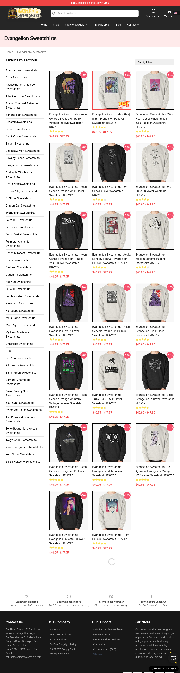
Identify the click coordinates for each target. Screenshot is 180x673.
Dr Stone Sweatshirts (19, 198)
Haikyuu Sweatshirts (18, 282)
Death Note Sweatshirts (20, 184)
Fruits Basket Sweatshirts (21, 234)
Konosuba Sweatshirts (20, 310)
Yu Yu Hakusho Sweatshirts (23, 461)
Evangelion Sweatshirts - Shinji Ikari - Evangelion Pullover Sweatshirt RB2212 (111, 119)
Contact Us (99, 644)
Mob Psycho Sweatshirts (21, 325)
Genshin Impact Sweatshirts (23, 253)
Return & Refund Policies (106, 639)
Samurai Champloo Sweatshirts (18, 382)
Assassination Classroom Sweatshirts (21, 87)
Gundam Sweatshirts (19, 274)
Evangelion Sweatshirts (31, 52)
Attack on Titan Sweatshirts (23, 96)
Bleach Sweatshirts (17, 143)
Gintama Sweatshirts (19, 267)
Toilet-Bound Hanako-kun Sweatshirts (21, 430)
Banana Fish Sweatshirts (21, 114)
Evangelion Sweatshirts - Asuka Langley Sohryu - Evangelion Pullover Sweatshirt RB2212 (111, 259)
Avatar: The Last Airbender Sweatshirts (22, 105)
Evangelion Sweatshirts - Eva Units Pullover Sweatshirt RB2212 (153, 191)
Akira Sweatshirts (16, 77)
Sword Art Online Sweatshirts (24, 410)
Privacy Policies (58, 639)
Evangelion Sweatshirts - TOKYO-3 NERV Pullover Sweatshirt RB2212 (107, 399)
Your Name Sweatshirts (20, 454)
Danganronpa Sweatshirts (22, 165)
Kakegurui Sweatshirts (19, 303)
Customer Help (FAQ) (104, 649)
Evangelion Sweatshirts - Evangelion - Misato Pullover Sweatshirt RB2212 (66, 539)
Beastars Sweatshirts (19, 122)
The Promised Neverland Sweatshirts (21, 419)
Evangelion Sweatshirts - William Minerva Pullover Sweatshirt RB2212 (151, 259)
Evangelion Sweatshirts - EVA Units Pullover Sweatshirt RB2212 (110, 191)
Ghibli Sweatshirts (17, 260)
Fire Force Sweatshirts (19, 227)
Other (9, 351)
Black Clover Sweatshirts (21, 136)
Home (9, 52)
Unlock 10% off (173, 657)
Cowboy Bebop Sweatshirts (23, 158)
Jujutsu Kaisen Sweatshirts (22, 296)
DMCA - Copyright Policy (63, 644)
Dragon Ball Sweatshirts (21, 205)
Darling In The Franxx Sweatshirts (19, 174)
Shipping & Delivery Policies (108, 629)
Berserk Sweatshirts (18, 129)
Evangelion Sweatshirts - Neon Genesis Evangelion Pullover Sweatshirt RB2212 (68, 191)
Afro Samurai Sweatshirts (21, 70)
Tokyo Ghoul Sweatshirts (21, 440)
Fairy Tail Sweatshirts (19, 220)
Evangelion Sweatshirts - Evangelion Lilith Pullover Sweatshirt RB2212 (108, 471)
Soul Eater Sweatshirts (20, 402)
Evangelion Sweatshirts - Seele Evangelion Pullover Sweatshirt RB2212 (155, 399)
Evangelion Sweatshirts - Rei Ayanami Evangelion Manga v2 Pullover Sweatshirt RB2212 (155, 471)
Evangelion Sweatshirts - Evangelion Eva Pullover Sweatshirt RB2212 (64, 331)
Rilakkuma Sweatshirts (20, 365)
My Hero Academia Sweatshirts (17, 334)
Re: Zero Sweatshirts (18, 358)
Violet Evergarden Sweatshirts (24, 447)
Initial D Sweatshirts (18, 289)
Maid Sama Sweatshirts (20, 318)
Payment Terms (101, 634)
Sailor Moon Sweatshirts (21, 372)
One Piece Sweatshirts (19, 343)
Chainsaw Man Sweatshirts (23, 151)
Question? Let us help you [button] (164, 669)
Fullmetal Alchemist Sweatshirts (18, 243)
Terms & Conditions (60, 634)
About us (55, 629)
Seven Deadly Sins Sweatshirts (17, 393)
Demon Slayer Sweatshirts (22, 191)
